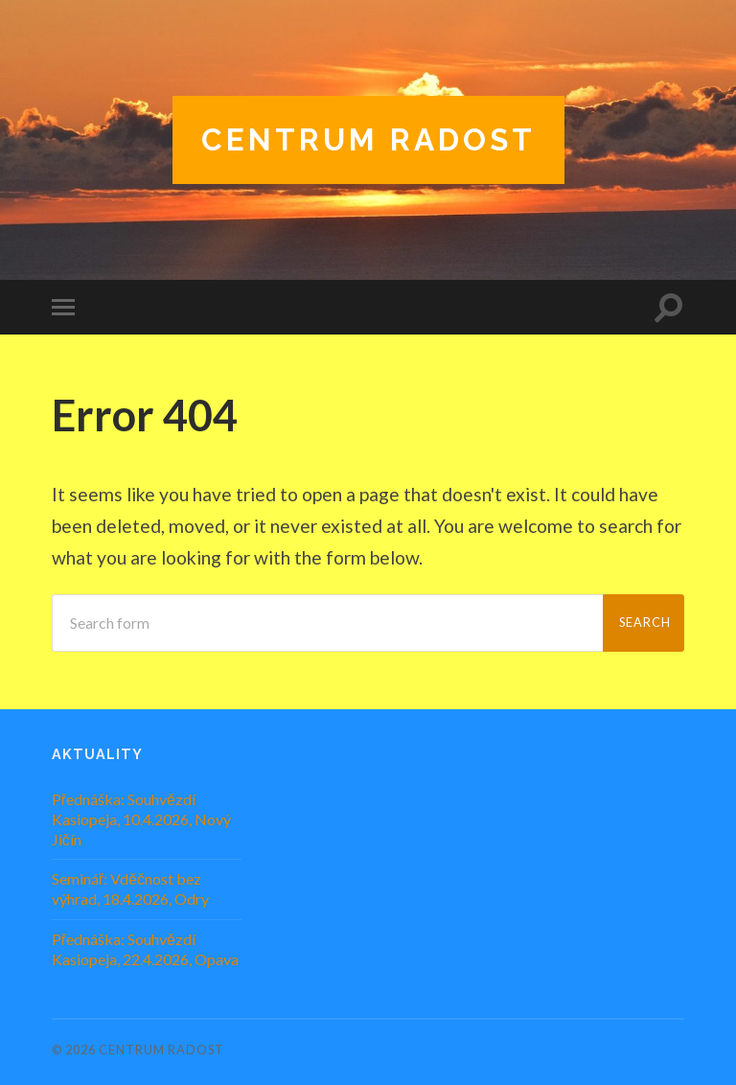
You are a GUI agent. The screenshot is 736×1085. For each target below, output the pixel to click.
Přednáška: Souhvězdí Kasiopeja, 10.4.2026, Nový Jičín (141, 819)
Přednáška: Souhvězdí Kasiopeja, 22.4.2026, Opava (145, 949)
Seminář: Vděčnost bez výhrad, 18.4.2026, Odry (130, 888)
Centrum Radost (368, 139)
